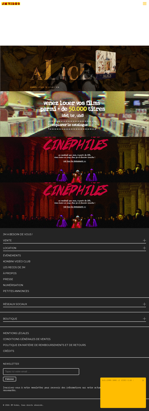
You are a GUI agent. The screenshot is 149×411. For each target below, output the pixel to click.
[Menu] (144, 4)
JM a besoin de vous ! (18, 234)
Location (9, 248)
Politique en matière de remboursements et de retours (44, 345)
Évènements (12, 255)
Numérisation (13, 285)
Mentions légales (16, 333)
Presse (8, 279)
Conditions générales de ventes (27, 339)
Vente (7, 240)
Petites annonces (16, 291)
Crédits (8, 351)
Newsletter (11, 363)
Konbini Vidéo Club (16, 261)
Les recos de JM (14, 267)
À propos (10, 273)
